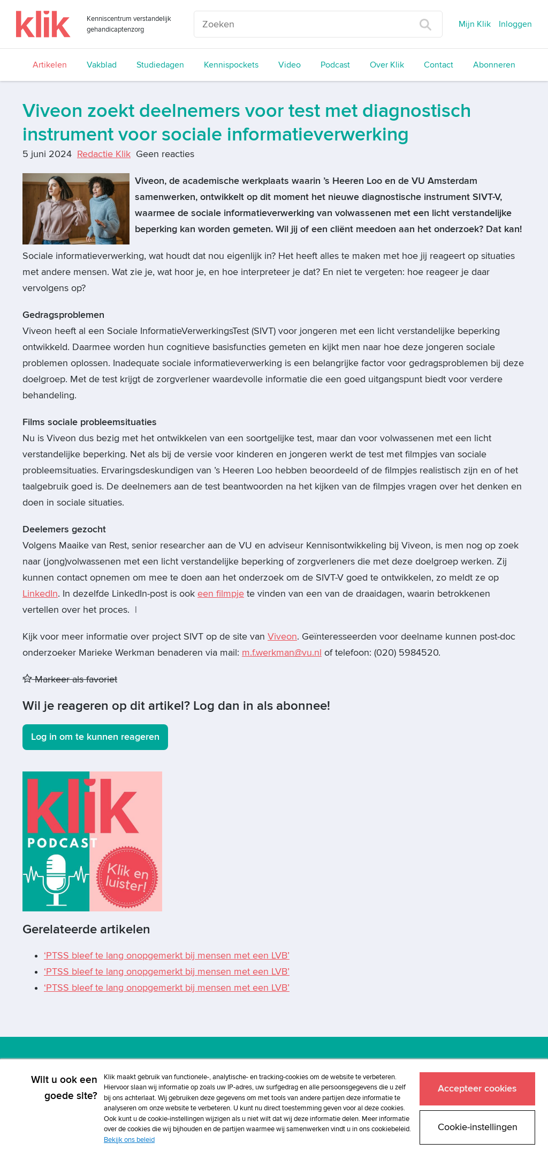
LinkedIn (40, 593)
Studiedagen (160, 65)
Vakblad (102, 65)
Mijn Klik (475, 24)
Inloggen (515, 24)
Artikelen (50, 65)
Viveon (282, 636)
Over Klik (387, 65)
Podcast (335, 65)
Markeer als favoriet (69, 679)
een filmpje (220, 593)
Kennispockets (231, 65)
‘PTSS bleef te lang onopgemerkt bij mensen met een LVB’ (167, 955)
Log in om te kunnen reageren (95, 737)
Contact (438, 65)
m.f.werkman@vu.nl (282, 652)
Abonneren (494, 65)
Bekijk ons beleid (129, 1139)
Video (289, 65)
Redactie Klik (104, 154)
